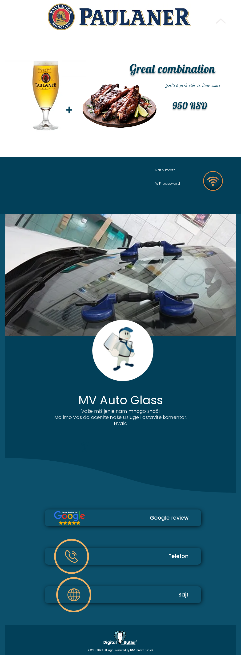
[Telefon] (123, 556)
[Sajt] (123, 594)
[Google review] (123, 517)
